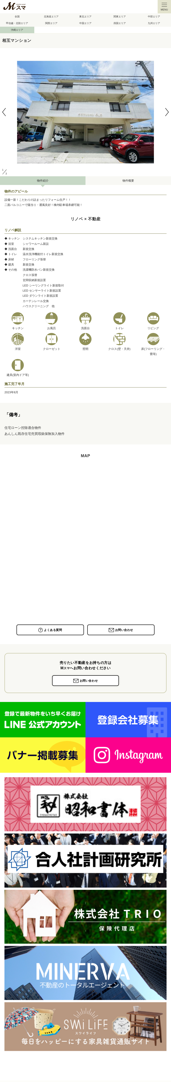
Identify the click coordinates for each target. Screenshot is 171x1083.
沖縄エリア (17, 29)
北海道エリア (51, 16)
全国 (17, 16)
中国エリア (85, 23)
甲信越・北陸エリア (17, 23)
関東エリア (120, 16)
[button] (4, 112)
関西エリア (51, 23)
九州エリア (154, 23)
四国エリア (120, 23)
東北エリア (85, 16)
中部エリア (154, 16)
